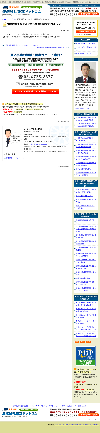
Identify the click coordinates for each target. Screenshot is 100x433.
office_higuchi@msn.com (38, 144)
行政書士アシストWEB (61, 424)
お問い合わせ (82, 406)
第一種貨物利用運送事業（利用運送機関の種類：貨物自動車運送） (86, 228)
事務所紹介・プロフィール (57, 5)
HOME (93, 5)
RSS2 (83, 342)
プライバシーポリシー (84, 419)
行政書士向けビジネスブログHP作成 (80, 424)
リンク (95, 419)
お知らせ (12, 19)
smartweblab (95, 424)
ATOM (88, 342)
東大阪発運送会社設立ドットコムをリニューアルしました (22, 45)
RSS (76, 342)
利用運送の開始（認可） (84, 196)
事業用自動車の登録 (83, 278)
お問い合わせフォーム (83, 53)
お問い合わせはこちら (88, 13)
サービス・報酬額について (79, 5)
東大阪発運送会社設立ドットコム (22, 11)
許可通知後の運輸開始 (83, 169)
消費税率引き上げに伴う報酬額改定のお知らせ (52, 48)
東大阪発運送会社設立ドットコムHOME (26, 406)
